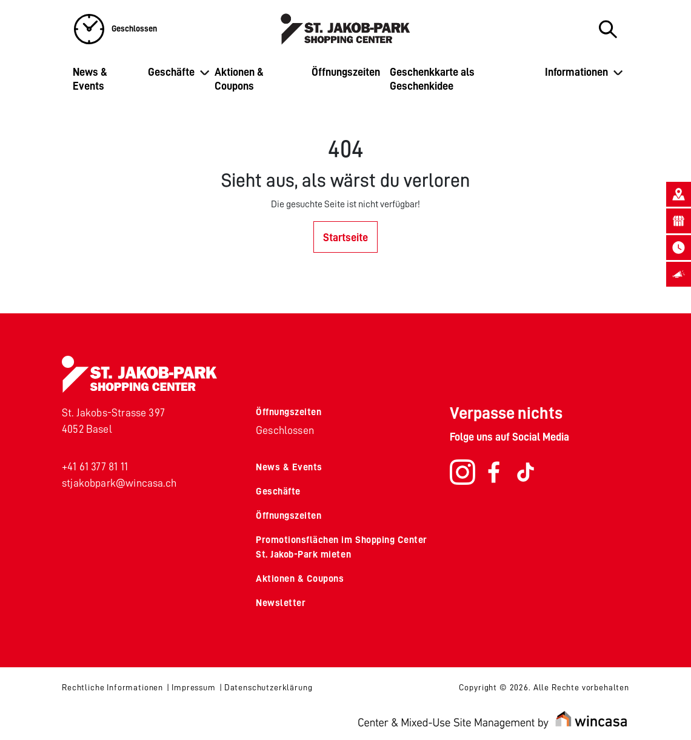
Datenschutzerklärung (268, 687)
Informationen (576, 72)
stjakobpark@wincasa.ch (119, 483)
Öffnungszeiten (346, 72)
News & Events (90, 79)
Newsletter (280, 603)
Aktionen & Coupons (239, 79)
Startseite (345, 237)
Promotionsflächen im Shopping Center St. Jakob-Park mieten (341, 547)
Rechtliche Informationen (112, 687)
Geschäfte (171, 72)
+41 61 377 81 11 (95, 466)
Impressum (194, 687)
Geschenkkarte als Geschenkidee (432, 79)
